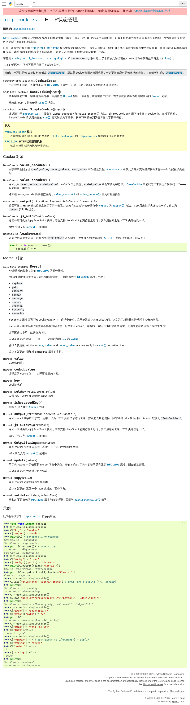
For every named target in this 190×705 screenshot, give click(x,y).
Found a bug (177, 698)
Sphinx (175, 701)
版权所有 (138, 674)
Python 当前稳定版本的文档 (151, 11)
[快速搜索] (107, 3)
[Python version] (21, 3)
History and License (153, 684)
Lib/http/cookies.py (24, 28)
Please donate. (177, 691)
